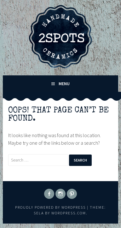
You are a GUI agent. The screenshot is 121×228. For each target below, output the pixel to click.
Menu (64, 83)
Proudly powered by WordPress (50, 207)
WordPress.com (68, 213)
